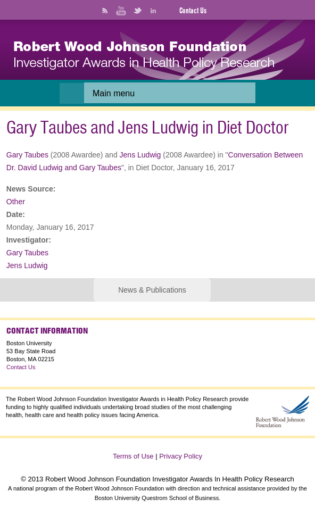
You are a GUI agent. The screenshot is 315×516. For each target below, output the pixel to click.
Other (15, 201)
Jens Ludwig (140, 155)
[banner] (143, 55)
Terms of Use (133, 456)
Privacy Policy (180, 456)
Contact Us (192, 10)
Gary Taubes (27, 155)
